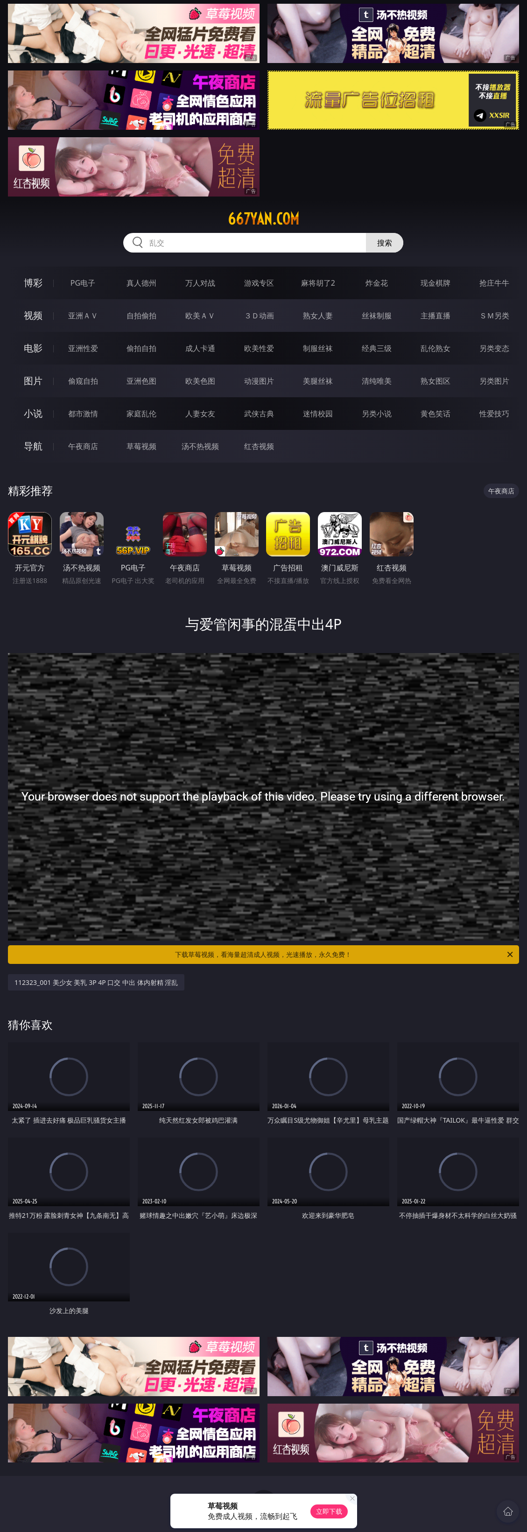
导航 (33, 446)
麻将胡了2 (318, 283)
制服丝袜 (318, 348)
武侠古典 (259, 413)
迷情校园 (318, 413)
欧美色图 (200, 381)
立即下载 (329, 1511)
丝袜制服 (377, 315)
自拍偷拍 (141, 315)
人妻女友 (200, 413)
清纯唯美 (377, 381)
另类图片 (494, 381)
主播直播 (435, 315)
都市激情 (83, 413)
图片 (33, 380)
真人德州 (141, 283)
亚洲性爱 (83, 348)
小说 (33, 413)
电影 (33, 348)
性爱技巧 (494, 413)
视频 (33, 315)
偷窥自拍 (83, 381)
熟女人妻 (318, 315)
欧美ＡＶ (200, 315)
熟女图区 (435, 381)
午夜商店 (83, 446)
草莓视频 (141, 446)
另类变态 (494, 348)
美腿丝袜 (318, 381)
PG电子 (82, 283)
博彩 (33, 282)
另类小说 (377, 413)
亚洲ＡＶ (83, 315)
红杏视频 (259, 446)
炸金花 (376, 283)
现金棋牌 (435, 283)
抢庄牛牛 (494, 283)
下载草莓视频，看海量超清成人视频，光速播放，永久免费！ (344, 954)
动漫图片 (259, 381)
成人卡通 (200, 348)
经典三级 (377, 348)
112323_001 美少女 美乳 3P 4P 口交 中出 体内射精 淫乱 (96, 982)
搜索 (384, 243)
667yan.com (263, 219)
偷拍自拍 (141, 348)
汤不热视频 (200, 446)
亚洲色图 (141, 381)
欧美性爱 (259, 348)
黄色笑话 (435, 413)
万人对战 (200, 283)
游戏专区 (259, 283)
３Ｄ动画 (259, 315)
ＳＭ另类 (494, 315)
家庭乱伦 (141, 413)
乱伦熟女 (435, 348)
